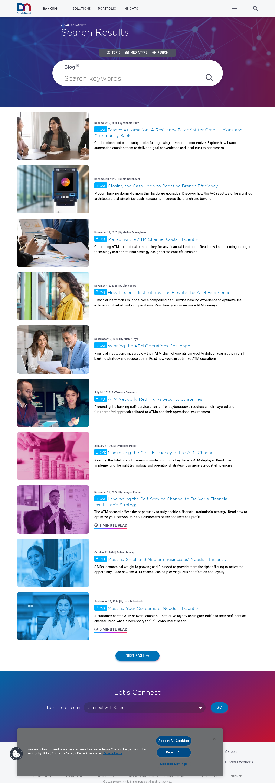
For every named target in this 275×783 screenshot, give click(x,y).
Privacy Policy (112, 753)
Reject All (173, 752)
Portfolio (107, 8)
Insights (131, 8)
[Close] (214, 739)
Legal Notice (209, 776)
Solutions (81, 8)
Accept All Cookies (173, 741)
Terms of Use (106, 776)
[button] (16, 754)
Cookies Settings (174, 764)
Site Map (236, 776)
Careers (231, 751)
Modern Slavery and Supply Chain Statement (158, 776)
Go (219, 707)
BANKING (50, 8)
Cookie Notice (75, 776)
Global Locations (239, 762)
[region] (120, 752)
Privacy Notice (43, 776)
